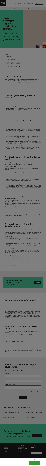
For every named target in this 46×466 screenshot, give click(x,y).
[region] (23, 462)
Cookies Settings (34, 459)
